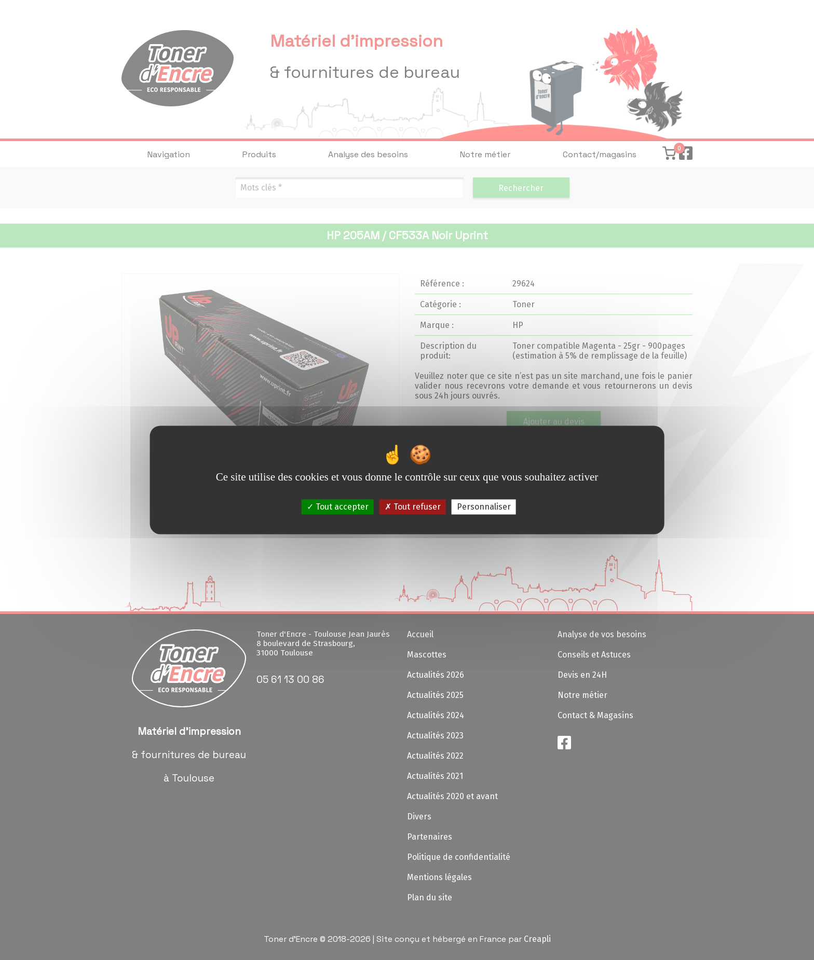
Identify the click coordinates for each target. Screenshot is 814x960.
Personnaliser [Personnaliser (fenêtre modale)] (484, 507)
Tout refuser (413, 507)
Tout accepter (338, 507)
